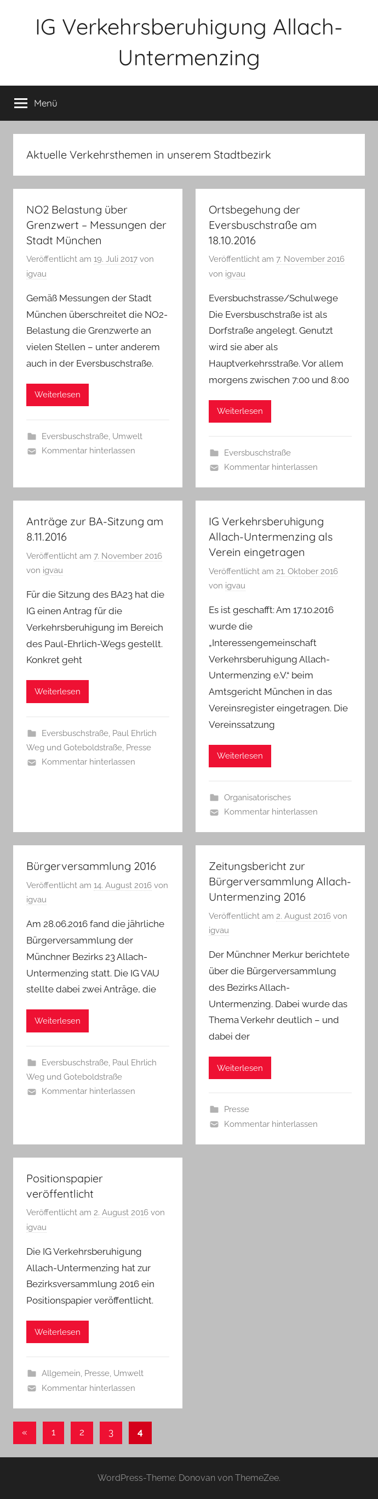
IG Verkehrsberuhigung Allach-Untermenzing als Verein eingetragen (271, 536)
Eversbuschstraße (75, 436)
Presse (138, 748)
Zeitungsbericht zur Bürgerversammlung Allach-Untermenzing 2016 (280, 881)
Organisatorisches (257, 797)
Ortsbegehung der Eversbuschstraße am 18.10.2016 (263, 225)
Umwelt (127, 436)
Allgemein (61, 1373)
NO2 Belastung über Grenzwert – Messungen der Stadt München (96, 225)
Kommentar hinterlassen (88, 451)
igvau (36, 274)
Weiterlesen (58, 395)
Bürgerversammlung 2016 (91, 866)
